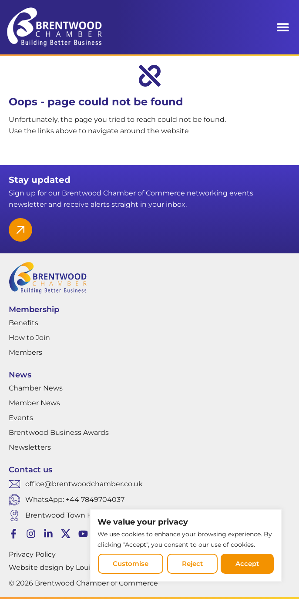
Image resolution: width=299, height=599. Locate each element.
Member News (34, 403)
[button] (282, 27)
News (20, 375)
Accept (247, 564)
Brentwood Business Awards (59, 432)
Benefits (23, 323)
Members (25, 352)
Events (21, 418)
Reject (191, 564)
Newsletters (30, 447)
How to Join (29, 337)
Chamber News (36, 388)
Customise (130, 564)
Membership (34, 309)
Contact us (30, 469)
